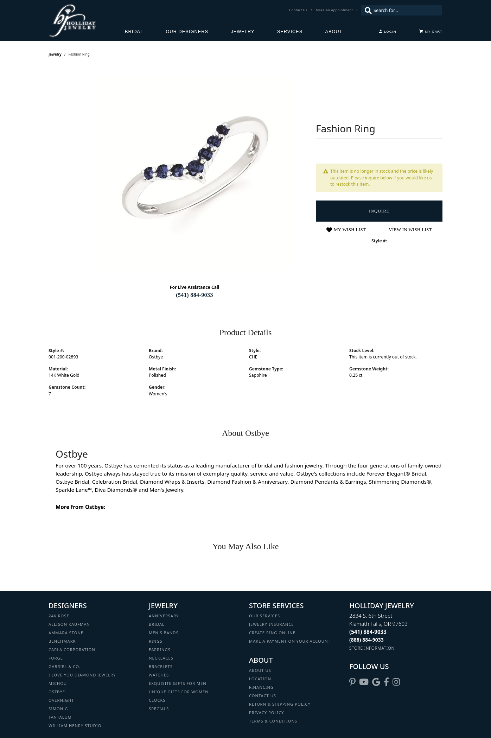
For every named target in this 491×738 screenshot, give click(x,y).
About (334, 31)
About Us (260, 670)
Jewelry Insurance (271, 624)
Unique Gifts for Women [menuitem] (179, 691)
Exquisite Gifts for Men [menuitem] (177, 683)
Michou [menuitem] (58, 683)
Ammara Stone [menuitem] (66, 632)
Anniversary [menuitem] (164, 615)
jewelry (55, 54)
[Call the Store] (368, 631)
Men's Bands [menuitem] (164, 632)
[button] (387, 31)
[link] (298, 10)
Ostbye (156, 357)
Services (289, 31)
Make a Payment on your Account (290, 641)
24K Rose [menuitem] (59, 615)
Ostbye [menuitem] (57, 691)
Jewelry (242, 31)
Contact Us (262, 695)
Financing (261, 687)
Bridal (134, 31)
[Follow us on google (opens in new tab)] (376, 682)
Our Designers (187, 31)
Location (260, 678)
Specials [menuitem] (159, 708)
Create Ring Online (272, 632)
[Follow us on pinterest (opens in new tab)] (352, 682)
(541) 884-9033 (194, 295)
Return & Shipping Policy (280, 704)
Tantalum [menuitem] (60, 717)
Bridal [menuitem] (157, 624)
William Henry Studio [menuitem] (75, 725)
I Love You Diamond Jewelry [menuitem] (82, 674)
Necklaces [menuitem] (161, 658)
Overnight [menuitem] (61, 700)
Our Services (264, 615)
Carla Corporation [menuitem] (72, 649)
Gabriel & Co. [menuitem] (65, 666)
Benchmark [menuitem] (62, 641)
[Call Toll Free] (366, 639)
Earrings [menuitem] (160, 649)
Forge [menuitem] (56, 658)
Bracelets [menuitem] (161, 666)
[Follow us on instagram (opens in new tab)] (396, 682)
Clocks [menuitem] (157, 700)
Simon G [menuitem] (58, 708)
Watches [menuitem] (159, 674)
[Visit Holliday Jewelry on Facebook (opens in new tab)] (386, 682)
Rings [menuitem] (155, 641)
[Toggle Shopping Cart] (430, 31)
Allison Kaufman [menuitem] (69, 624)
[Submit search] (366, 10)
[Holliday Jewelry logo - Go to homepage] (87, 20)
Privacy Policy (266, 712)
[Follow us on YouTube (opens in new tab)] (364, 682)
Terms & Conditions (273, 721)
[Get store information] (372, 648)
